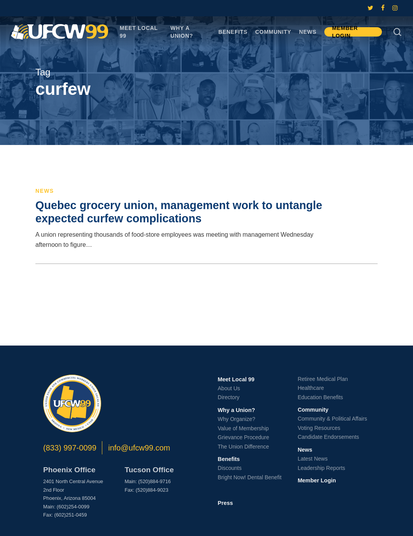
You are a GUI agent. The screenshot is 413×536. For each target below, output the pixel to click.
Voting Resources (319, 428)
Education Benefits (320, 397)
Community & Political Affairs (332, 419)
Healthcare (311, 388)
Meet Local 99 (236, 379)
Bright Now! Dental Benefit (250, 477)
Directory (229, 397)
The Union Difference (243, 446)
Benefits (229, 459)
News (44, 191)
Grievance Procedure (243, 437)
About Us (229, 388)
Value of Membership (243, 428)
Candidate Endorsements (328, 437)
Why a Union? (236, 410)
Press (225, 503)
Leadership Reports (321, 468)
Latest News (312, 459)
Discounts (230, 468)
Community (313, 410)
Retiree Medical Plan (323, 379)
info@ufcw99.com (139, 447)
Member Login (317, 480)
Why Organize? (236, 419)
